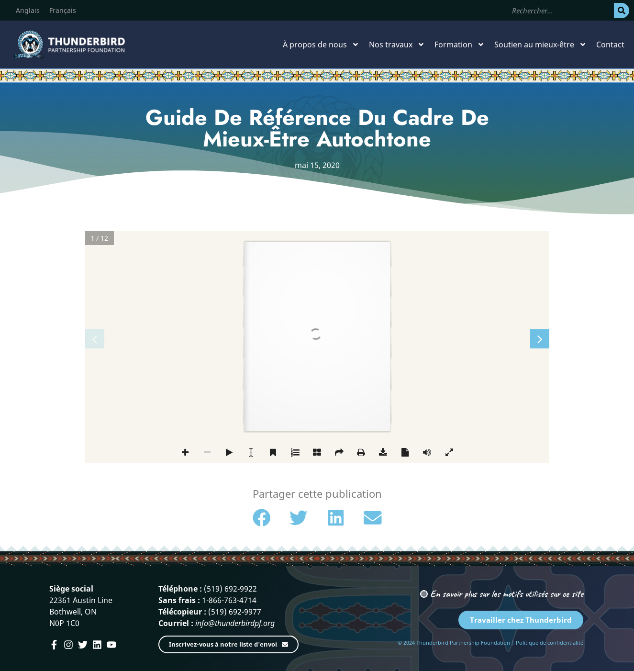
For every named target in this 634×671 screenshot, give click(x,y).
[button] (261, 518)
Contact (610, 44)
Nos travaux (397, 44)
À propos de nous (321, 44)
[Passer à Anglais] (27, 10)
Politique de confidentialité (549, 642)
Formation (459, 44)
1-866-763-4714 (229, 600)
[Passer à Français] (62, 10)
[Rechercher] (621, 10)
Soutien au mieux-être (540, 44)
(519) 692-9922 (230, 588)
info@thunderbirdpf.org (235, 623)
